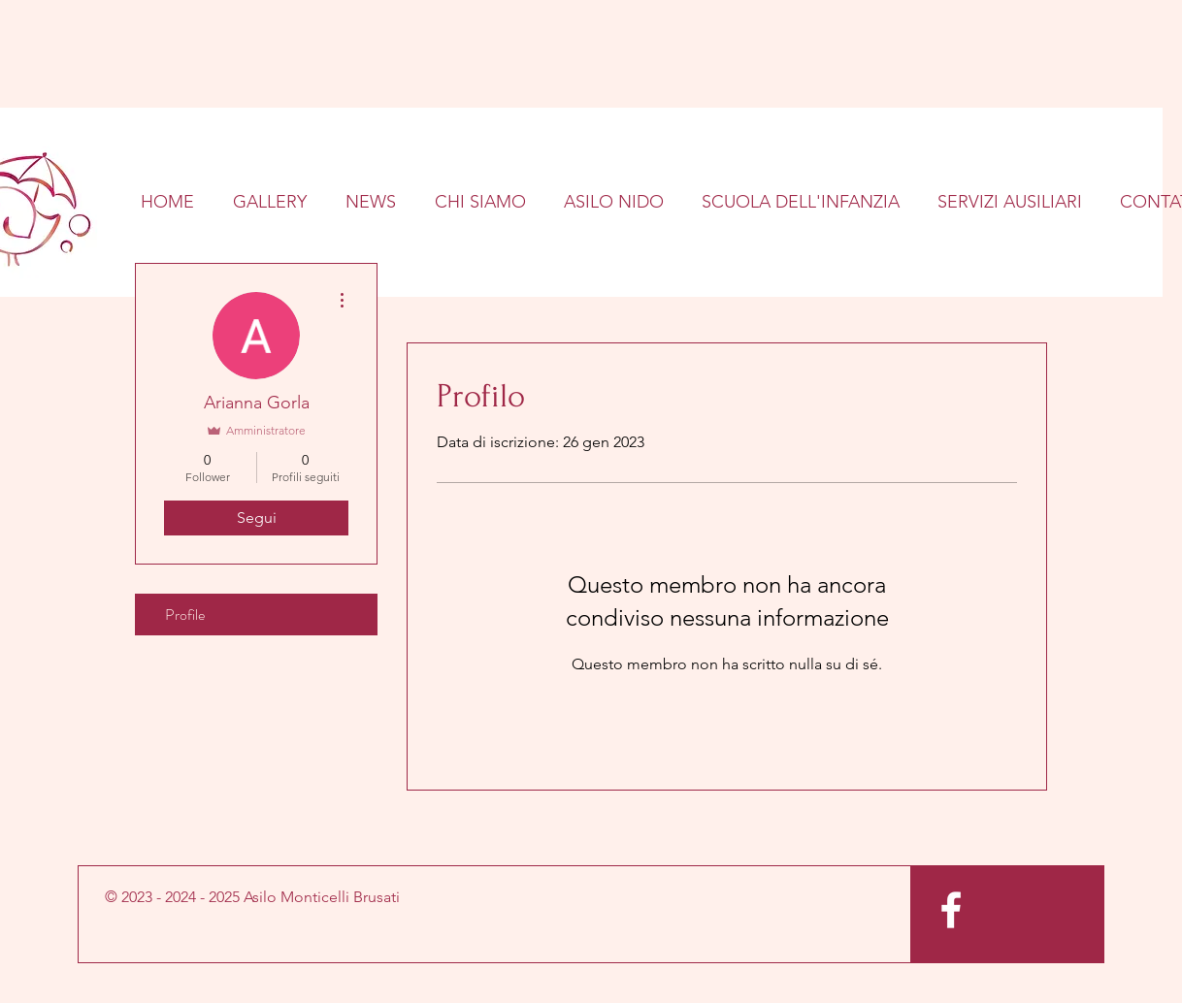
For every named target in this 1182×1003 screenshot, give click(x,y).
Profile (185, 614)
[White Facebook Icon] (951, 910)
